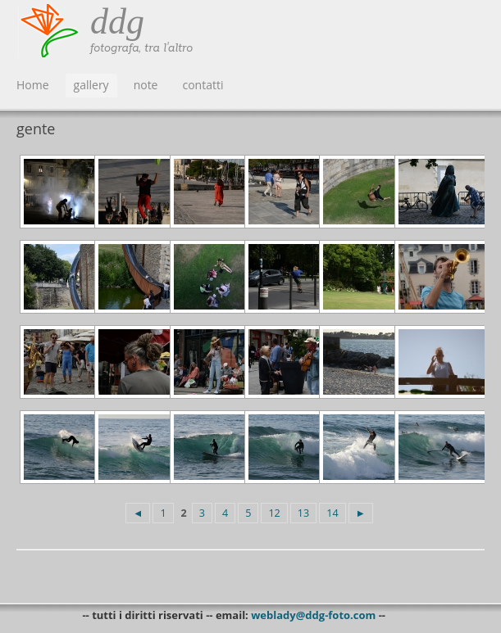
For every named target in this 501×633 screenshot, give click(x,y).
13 (303, 513)
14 (332, 513)
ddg (117, 22)
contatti (202, 85)
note (146, 85)
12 (274, 513)
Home (32, 85)
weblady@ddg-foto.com (313, 615)
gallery (91, 85)
